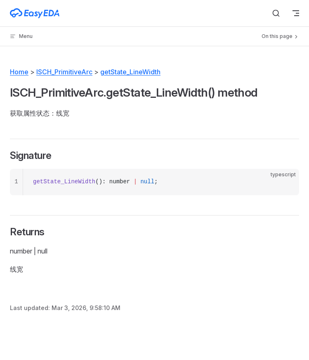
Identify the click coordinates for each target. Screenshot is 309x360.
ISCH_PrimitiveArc (64, 72)
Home (19, 72)
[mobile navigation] (296, 13)
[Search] (276, 13)
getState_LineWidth (130, 72)
